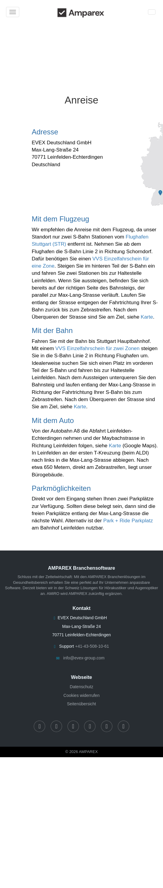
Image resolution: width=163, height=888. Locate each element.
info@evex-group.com (84, 658)
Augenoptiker (146, 588)
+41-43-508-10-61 (92, 646)
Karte (147, 317)
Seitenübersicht (81, 703)
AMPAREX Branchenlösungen (114, 576)
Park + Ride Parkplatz (128, 521)
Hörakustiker (116, 588)
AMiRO (53, 593)
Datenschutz (81, 686)
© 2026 (81, 751)
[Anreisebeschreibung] (81, 51)
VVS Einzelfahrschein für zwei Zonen (97, 348)
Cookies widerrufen (82, 695)
